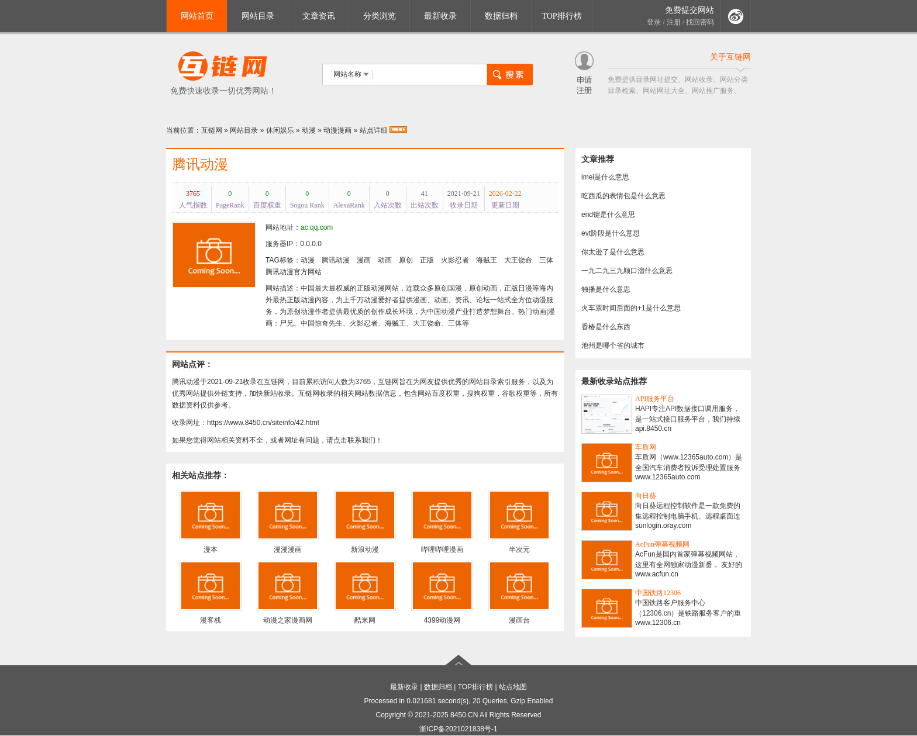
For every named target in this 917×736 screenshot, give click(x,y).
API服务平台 (654, 399)
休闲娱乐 (280, 130)
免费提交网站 (689, 10)
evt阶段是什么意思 (610, 233)
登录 (654, 22)
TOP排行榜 (561, 16)
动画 (385, 260)
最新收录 (440, 16)
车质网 (645, 447)
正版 (427, 260)
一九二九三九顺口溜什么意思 (627, 271)
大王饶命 (518, 260)
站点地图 (513, 687)
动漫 (309, 130)
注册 (674, 22)
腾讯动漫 (200, 164)
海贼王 (486, 260)
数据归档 (501, 16)
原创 (406, 260)
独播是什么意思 (605, 289)
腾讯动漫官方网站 (294, 272)
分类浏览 (379, 16)
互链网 (211, 130)
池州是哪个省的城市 (612, 345)
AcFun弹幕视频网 (662, 544)
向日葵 (645, 496)
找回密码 (700, 22)
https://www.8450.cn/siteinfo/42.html (263, 423)
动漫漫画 (337, 130)
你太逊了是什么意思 (612, 252)
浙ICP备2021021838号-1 (458, 729)
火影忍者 (455, 260)
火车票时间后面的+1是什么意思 (631, 308)
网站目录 (258, 16)
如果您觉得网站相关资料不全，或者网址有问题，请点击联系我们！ (277, 440)
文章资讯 (318, 16)
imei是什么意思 (605, 177)
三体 (546, 260)
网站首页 (197, 16)
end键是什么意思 (608, 214)
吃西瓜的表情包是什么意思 (623, 196)
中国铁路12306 (658, 593)
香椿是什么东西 (605, 327)
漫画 (364, 260)
